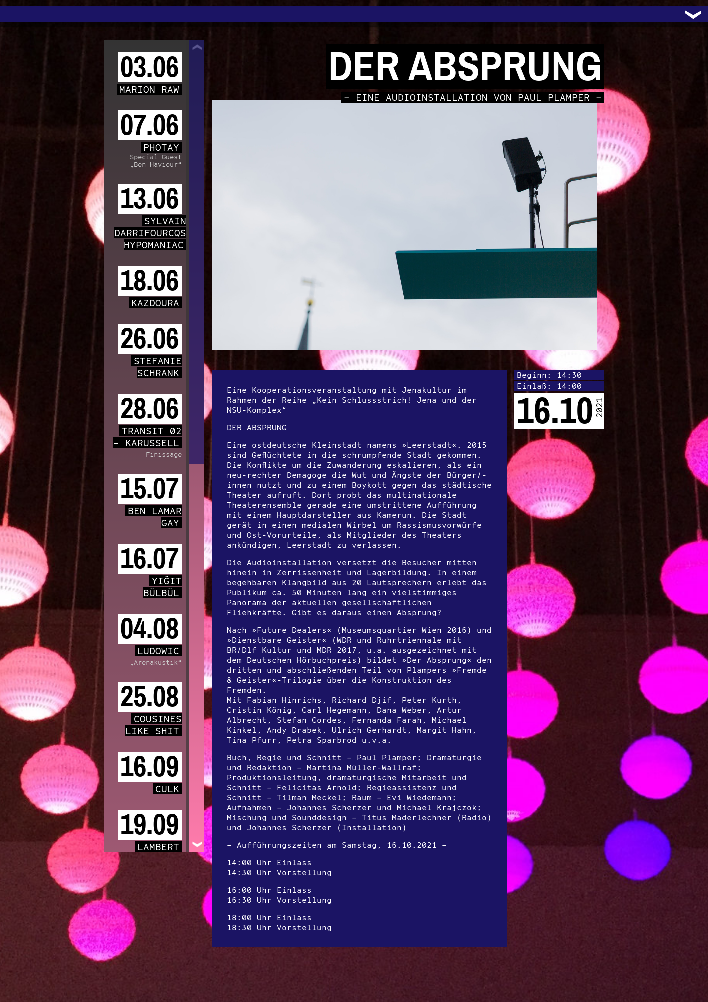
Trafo (20, 14)
